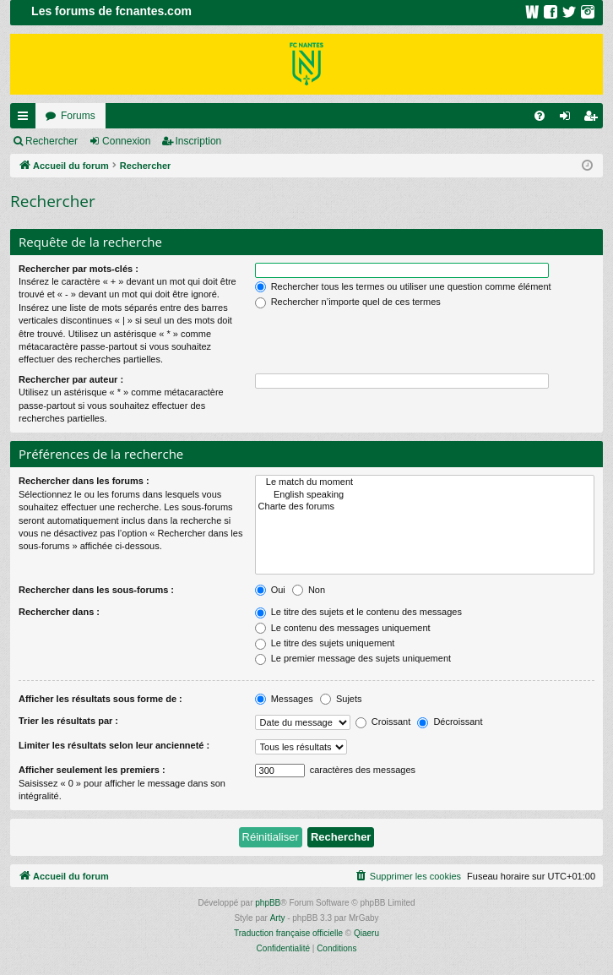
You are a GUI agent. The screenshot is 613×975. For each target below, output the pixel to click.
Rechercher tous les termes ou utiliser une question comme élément (403, 286)
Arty (277, 918)
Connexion (126, 141)
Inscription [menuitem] (594, 119)
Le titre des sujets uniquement (325, 643)
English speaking (425, 495)
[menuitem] (539, 115)
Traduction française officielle (288, 933)
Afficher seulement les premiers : (92, 770)
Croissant (383, 721)
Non (308, 590)
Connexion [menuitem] (569, 119)
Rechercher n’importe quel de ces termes (348, 302)
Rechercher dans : (59, 612)
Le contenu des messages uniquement (343, 628)
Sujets (341, 699)
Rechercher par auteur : (71, 379)
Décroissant (449, 721)
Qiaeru (366, 933)
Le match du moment (425, 482)
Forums (78, 116)
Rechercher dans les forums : (84, 481)
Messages (284, 699)
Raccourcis (26, 119)
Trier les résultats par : (68, 721)
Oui (270, 590)
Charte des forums (425, 507)
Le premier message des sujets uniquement (353, 658)
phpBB (267, 902)
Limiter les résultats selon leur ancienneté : (114, 745)
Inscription (199, 141)
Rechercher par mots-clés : (78, 269)
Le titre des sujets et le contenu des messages (358, 612)
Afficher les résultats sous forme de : (100, 699)
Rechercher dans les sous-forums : (96, 590)
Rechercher (51, 141)
